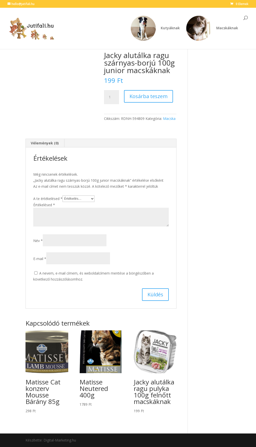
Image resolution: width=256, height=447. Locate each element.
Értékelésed (44, 204)
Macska (169, 118)
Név (38, 240)
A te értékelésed (47, 198)
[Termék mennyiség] (111, 97)
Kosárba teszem (149, 96)
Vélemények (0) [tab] (45, 143)
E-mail (39, 258)
